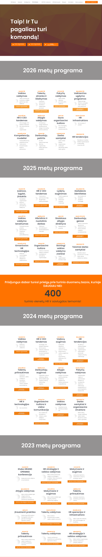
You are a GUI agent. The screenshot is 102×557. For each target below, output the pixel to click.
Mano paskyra (79, 2)
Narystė (20, 2)
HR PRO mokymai (46, 2)
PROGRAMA (35, 2)
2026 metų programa (53, 70)
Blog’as (64, 2)
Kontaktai (70, 2)
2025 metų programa (53, 168)
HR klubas (13, 2)
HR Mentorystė (56, 2)
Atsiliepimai (27, 2)
